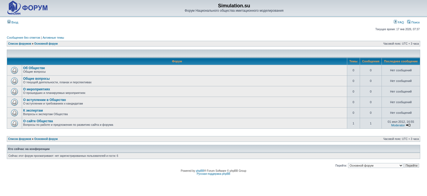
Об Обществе (34, 68)
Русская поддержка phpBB (213, 173)
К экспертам (33, 110)
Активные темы (53, 37)
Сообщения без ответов (23, 37)
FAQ (399, 22)
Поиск (413, 22)
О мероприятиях (36, 89)
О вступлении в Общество (44, 100)
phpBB (200, 170)
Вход (12, 22)
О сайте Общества (38, 121)
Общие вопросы (36, 79)
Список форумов (19, 43)
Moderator (398, 125)
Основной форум (46, 43)
